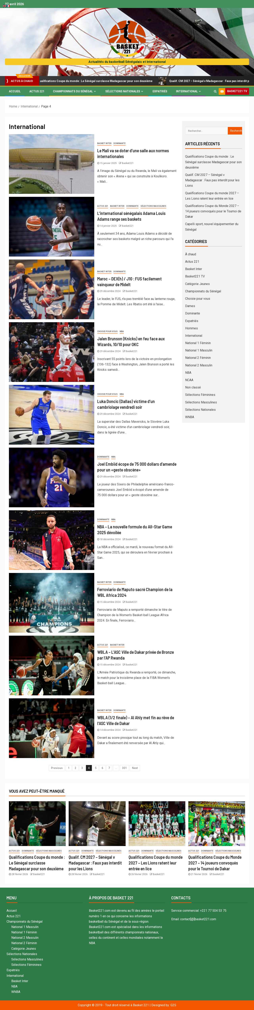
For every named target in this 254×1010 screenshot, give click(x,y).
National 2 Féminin (198, 358)
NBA (122, 331)
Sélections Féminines (200, 395)
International (187, 91)
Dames (190, 306)
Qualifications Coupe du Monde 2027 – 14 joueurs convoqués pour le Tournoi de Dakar (213, 211)
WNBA (189, 417)
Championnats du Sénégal (73, 91)
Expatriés (160, 91)
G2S (173, 1005)
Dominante (120, 143)
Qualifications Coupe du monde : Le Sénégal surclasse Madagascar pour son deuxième (97, 81)
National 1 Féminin (198, 343)
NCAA (189, 380)
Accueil (15, 91)
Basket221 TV (195, 276)
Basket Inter (104, 143)
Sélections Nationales (122, 91)
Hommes (191, 328)
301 (124, 768)
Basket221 (128, 163)
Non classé (193, 387)
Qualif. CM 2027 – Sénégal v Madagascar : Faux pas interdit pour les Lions (212, 180)
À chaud (190, 254)
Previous (57, 768)
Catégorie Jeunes (197, 284)
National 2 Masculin (198, 365)
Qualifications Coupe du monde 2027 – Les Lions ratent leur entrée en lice (156, 862)
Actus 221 (36, 91)
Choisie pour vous (107, 331)
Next (135, 768)
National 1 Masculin (198, 350)
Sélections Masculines (153, 206)
